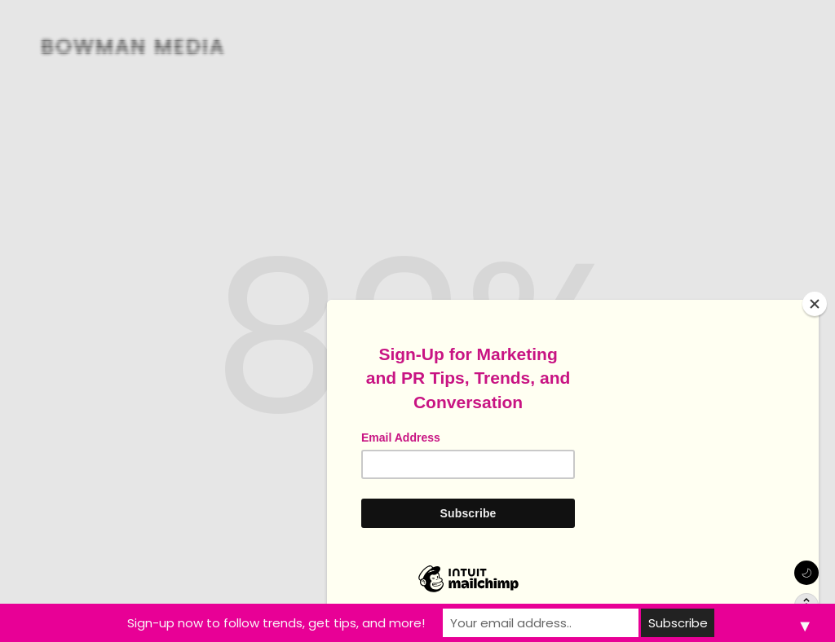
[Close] (814, 304)
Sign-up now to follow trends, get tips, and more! (276, 622)
